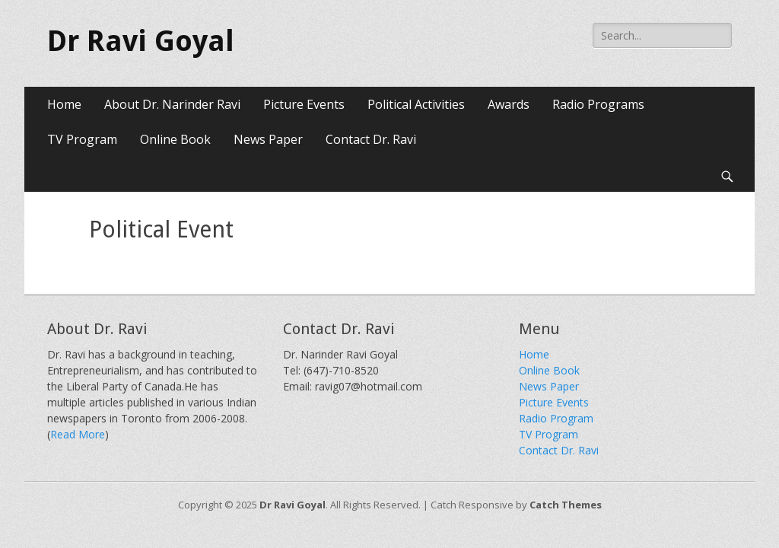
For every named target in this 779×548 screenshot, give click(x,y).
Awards (508, 104)
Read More (77, 434)
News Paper (268, 139)
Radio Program (556, 418)
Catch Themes (565, 504)
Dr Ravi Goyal (140, 41)
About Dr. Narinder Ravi (172, 104)
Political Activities (416, 104)
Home (64, 104)
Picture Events (304, 104)
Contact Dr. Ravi (371, 139)
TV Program (82, 139)
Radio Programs (598, 104)
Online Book (175, 139)
